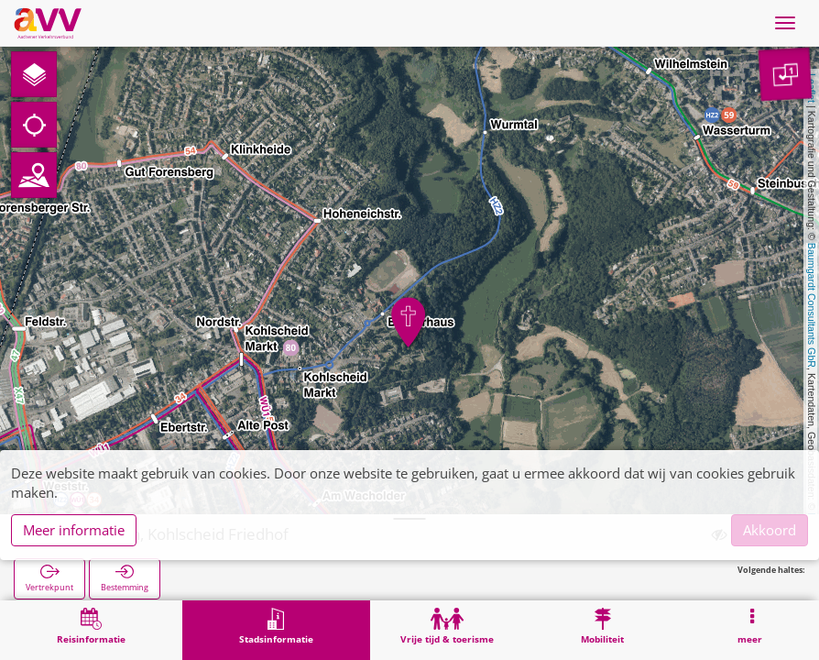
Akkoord (769, 530)
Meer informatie (74, 530)
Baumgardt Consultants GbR (811, 305)
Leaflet (811, 88)
